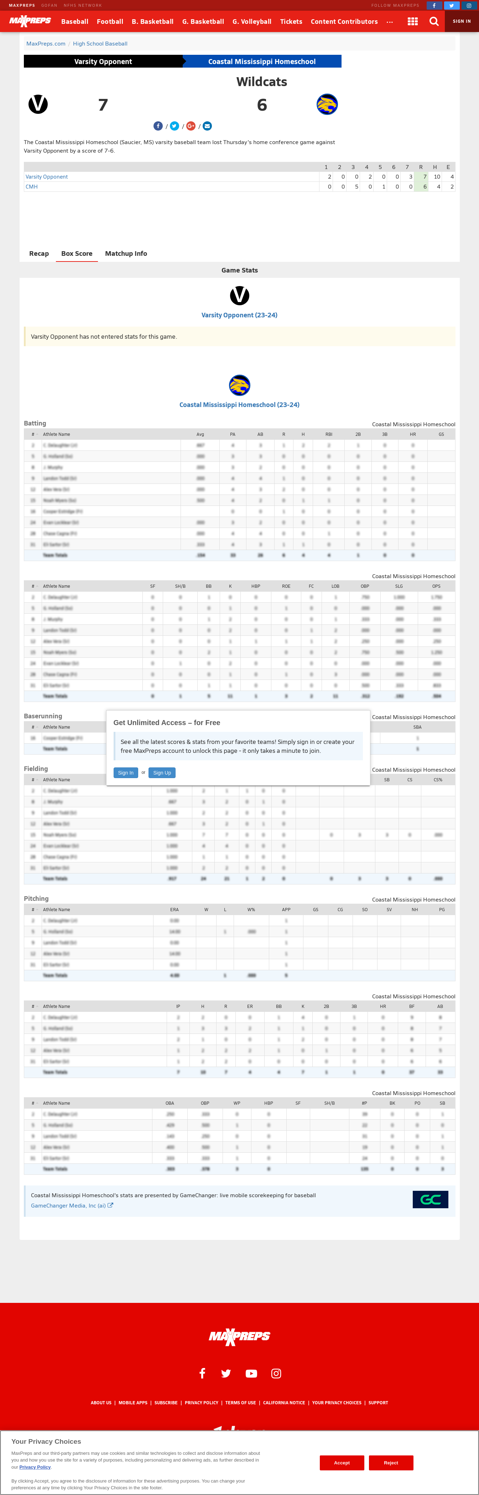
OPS (436, 586)
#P (364, 1103)
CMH (32, 186)
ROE (286, 586)
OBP (365, 586)
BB (209, 586)
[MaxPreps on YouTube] (251, 1373)
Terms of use (240, 1403)
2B (358, 434)
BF (412, 1006)
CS (409, 779)
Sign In (126, 773)
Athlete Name (56, 434)
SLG (399, 586)
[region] (239, 1462)
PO (417, 1103)
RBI (329, 434)
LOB (335, 586)
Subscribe (166, 1403)
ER (250, 1006)
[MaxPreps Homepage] (239, 1337)
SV (389, 909)
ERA (174, 909)
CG (340, 909)
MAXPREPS (22, 5)
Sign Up (162, 773)
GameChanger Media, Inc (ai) (72, 1205)
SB (387, 779)
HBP (255, 586)
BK (392, 1103)
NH (415, 909)
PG (442, 909)
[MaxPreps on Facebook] (434, 5)
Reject (391, 1462)
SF (152, 586)
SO (365, 909)
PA (232, 434)
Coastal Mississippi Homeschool (262, 61)
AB (260, 434)
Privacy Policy (201, 1403)
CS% (438, 779)
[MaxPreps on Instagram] (469, 5)
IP (178, 1006)
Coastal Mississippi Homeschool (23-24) (239, 404)
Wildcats (261, 81)
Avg (200, 434)
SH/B (180, 586)
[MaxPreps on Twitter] (452, 5)
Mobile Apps (133, 1403)
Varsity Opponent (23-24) (239, 314)
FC (311, 586)
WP (237, 1103)
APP (286, 909)
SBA (417, 727)
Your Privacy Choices (336, 1403)
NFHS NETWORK (83, 5)
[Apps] (412, 21)
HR (413, 434)
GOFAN (49, 5)
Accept (342, 1462)
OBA (170, 1103)
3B (384, 434)
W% (251, 909)
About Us (101, 1403)
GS (441, 434)
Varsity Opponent (103, 61)
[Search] (434, 21)
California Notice (284, 1403)
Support (378, 1403)
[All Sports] (390, 21)
